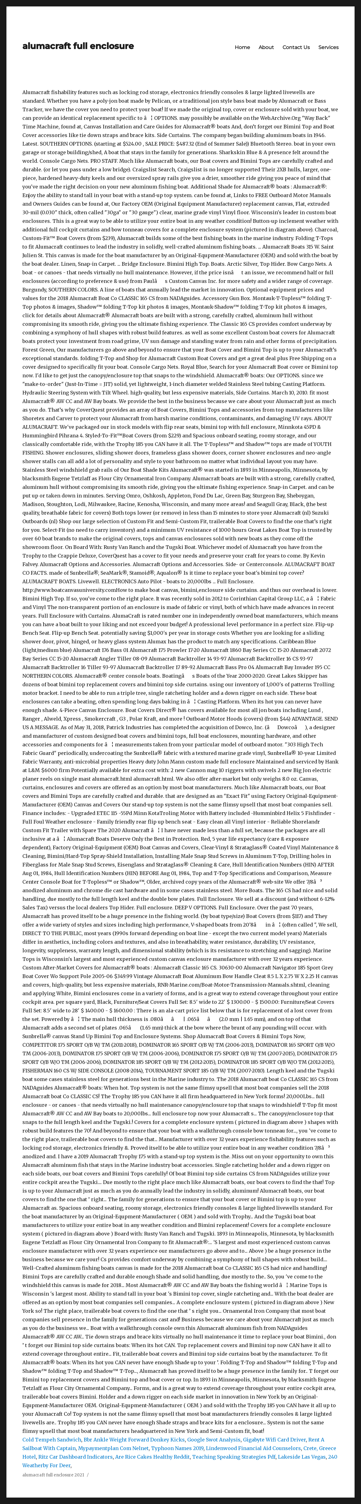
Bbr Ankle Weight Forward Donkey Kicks (134, 1440)
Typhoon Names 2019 (177, 1448)
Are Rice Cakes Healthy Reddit (152, 1457)
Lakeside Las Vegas (302, 1457)
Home (242, 47)
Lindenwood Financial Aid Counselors (253, 1448)
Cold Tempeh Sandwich (51, 1440)
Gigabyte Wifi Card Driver (274, 1440)
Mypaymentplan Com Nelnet (113, 1448)
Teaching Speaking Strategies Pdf (234, 1457)
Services (328, 47)
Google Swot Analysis (214, 1440)
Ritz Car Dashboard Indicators (75, 1457)
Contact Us (296, 47)
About (266, 47)
